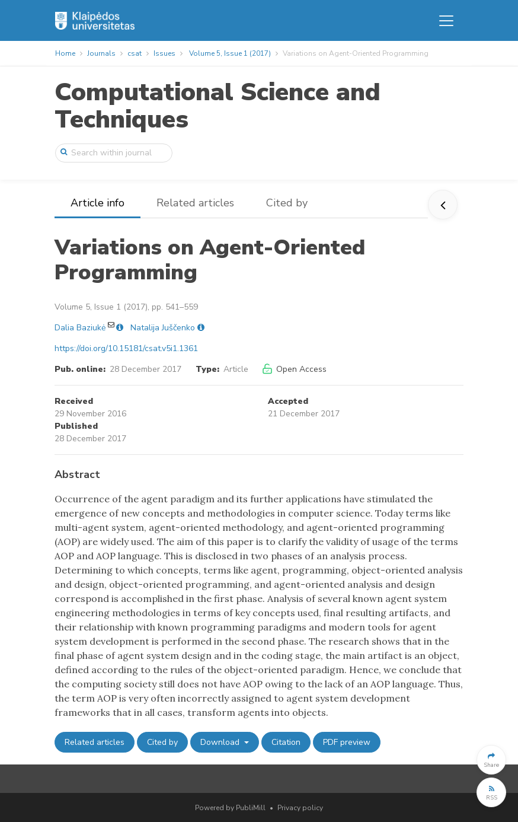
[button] (491, 760)
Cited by (287, 203)
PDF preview (346, 742)
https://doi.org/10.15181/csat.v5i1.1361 (126, 348)
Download (221, 742)
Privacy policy (300, 808)
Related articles (195, 203)
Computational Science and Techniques (217, 105)
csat (134, 53)
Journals (101, 53)
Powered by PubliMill (230, 808)
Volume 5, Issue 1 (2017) (230, 53)
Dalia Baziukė (80, 327)
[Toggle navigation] (446, 21)
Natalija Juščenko (162, 327)
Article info (97, 203)
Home (65, 53)
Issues (164, 53)
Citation (285, 742)
